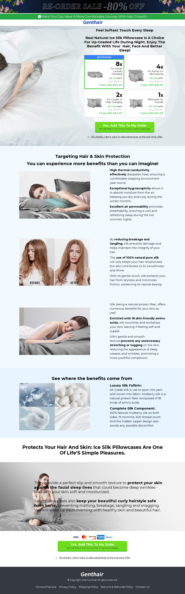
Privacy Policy (67, 587)
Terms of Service (46, 587)
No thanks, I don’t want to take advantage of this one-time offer (124, 136)
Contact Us (143, 587)
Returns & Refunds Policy (117, 587)
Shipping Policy (88, 587)
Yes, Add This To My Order (125, 127)
